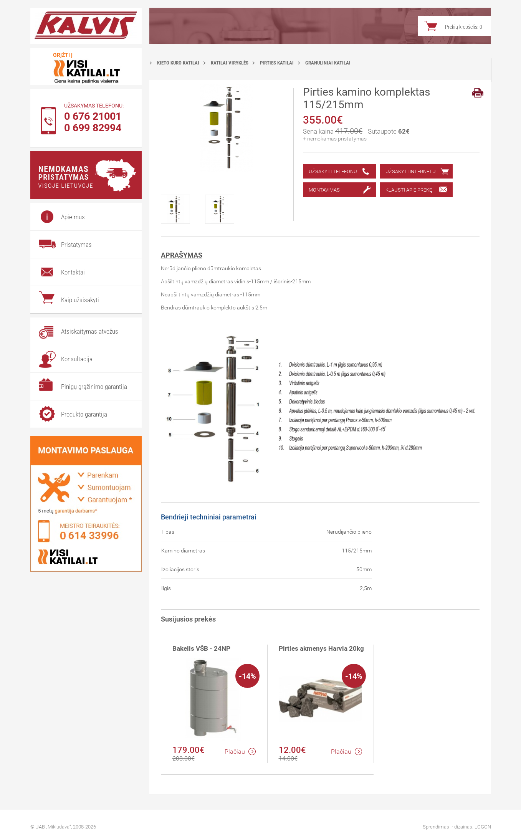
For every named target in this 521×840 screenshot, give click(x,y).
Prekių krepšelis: (463, 27)
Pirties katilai (277, 63)
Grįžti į (63, 55)
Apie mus (73, 217)
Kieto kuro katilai (178, 63)
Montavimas (324, 190)
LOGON (483, 827)
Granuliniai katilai (328, 63)
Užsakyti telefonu (333, 171)
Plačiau (240, 751)
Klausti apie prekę (408, 190)
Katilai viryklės (229, 63)
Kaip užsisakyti (80, 300)
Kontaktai (73, 272)
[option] (183, 209)
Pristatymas (76, 244)
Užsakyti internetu (410, 171)
